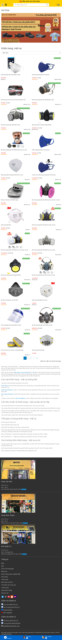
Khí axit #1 (57, 208)
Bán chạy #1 (57, 58)
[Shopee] (12, 596)
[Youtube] (8, 596)
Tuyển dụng (5, 587)
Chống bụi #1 (26, 283)
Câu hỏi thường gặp (7, 568)
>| (36, 358)
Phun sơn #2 (26, 133)
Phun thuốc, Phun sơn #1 (54, 83)
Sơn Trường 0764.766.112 (10, 607)
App (2, 566)
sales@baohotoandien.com (10, 626)
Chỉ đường (24, 489)
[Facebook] (2, 596)
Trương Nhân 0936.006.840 (10, 623)
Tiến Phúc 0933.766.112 (9, 620)
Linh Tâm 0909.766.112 (9, 604)
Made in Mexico (56, 308)
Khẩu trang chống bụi (7, 390)
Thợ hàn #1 (57, 183)
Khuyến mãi (5, 593)
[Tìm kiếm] (29, 4)
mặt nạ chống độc (20, 398)
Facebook (8, 637)
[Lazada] (15, 596)
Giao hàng (4, 577)
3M (34, 372)
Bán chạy (58, 133)
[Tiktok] (5, 596)
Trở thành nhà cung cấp (8, 585)
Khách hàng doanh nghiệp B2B (10, 574)
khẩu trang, (17, 372)
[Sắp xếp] (31, 52)
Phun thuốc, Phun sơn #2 (23, 108)
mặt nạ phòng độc (26, 372)
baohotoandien (6, 610)
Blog (2, 563)
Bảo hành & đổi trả (7, 582)
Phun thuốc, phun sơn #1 (23, 183)
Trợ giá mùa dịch (25, 308)
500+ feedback (6, 612)
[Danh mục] (2, 4)
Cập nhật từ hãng (6, 590)
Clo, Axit (27, 233)
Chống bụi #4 (26, 258)
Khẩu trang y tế (5, 385)
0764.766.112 (4, 519)
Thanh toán (4, 579)
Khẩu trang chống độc (7, 394)
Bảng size (4, 571)
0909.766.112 (4, 485)
